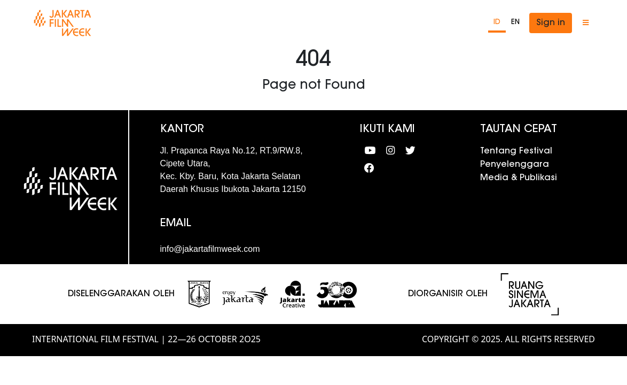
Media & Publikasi (518, 178)
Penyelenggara (514, 164)
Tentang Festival (516, 151)
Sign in (550, 23)
